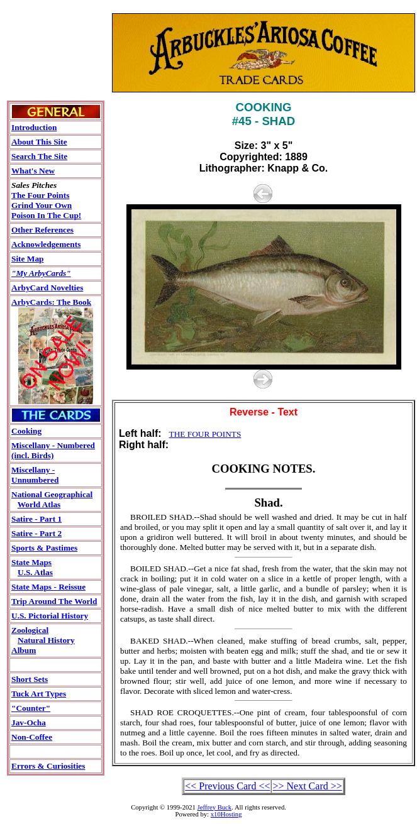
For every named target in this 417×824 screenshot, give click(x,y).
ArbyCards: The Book (51, 302)
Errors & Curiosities (48, 766)
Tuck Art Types (38, 693)
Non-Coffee (31, 737)
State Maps (31, 562)
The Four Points (40, 195)
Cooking (26, 431)
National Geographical (51, 494)
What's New (33, 170)
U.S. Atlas (35, 572)
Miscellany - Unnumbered (34, 475)
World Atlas (39, 504)
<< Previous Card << (227, 786)
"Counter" (30, 708)
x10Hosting (226, 814)
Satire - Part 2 (36, 533)
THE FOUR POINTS (205, 434)
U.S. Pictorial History (49, 615)
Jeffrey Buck (214, 807)
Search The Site (39, 156)
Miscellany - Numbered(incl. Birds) (53, 450)
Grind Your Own (41, 205)
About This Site (39, 141)
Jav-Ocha (28, 722)
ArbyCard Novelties (47, 287)
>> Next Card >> (307, 786)
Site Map (27, 258)
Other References (42, 229)
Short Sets (29, 679)
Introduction (34, 127)
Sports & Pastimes (44, 547)
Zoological (29, 630)
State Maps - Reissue (48, 586)
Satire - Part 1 (36, 519)
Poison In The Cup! (46, 215)
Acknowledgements (46, 244)
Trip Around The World (54, 601)
